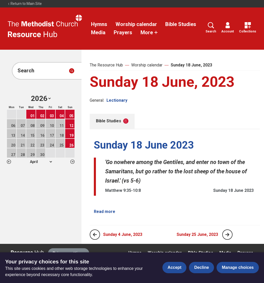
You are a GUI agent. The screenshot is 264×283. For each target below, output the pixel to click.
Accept (174, 267)
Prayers (123, 32)
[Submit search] (71, 70)
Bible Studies (180, 24)
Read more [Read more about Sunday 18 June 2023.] (104, 211)
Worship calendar (136, 24)
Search (210, 27)
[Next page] (227, 234)
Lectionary (116, 100)
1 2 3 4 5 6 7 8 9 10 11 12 (41, 161)
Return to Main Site (25, 4)
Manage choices (238, 267)
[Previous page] (95, 234)
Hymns (99, 24)
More (149, 32)
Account (227, 27)
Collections (247, 27)
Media (98, 32)
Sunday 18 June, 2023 (191, 65)
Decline (201, 267)
